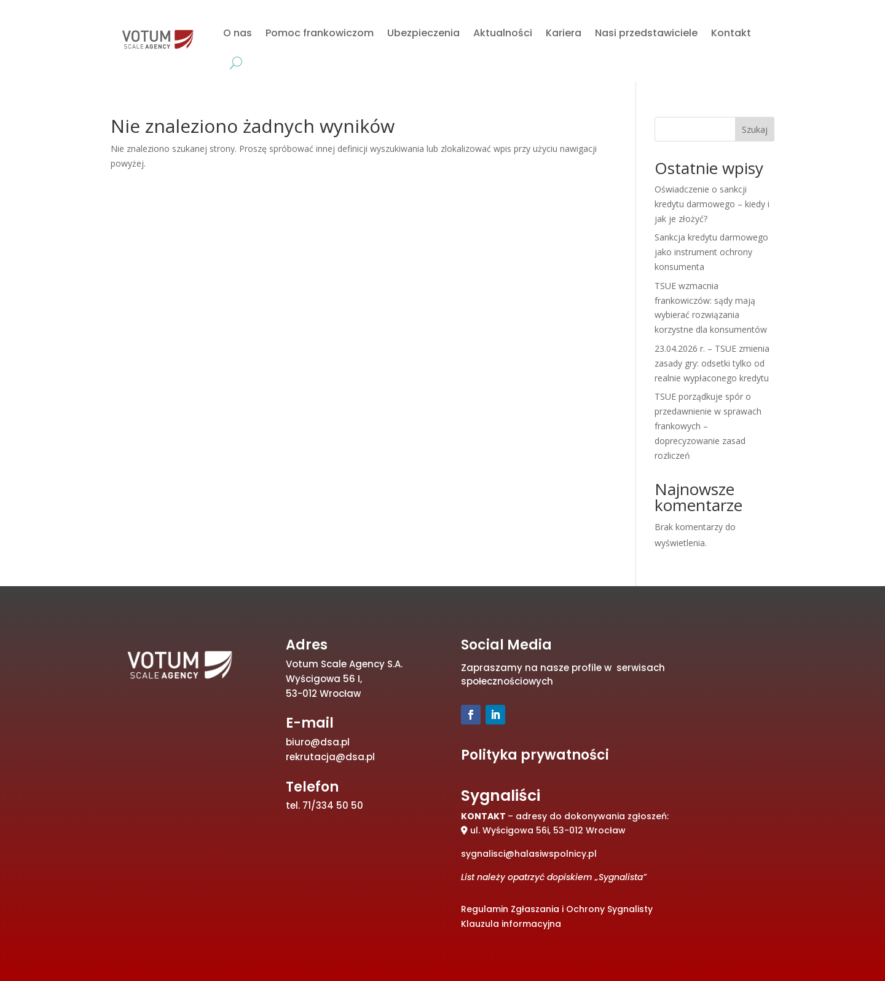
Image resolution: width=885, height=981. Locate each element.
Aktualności (502, 33)
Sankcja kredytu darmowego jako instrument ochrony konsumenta (711, 251)
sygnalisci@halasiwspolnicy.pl (529, 854)
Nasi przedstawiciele (646, 33)
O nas (237, 33)
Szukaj (755, 129)
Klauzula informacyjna (511, 924)
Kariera (563, 33)
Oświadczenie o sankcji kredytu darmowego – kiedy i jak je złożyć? (712, 203)
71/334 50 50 (332, 805)
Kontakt (731, 33)
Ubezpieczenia (423, 33)
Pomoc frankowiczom (320, 33)
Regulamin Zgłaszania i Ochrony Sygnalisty (557, 909)
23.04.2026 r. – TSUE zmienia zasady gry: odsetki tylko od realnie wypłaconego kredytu (712, 363)
